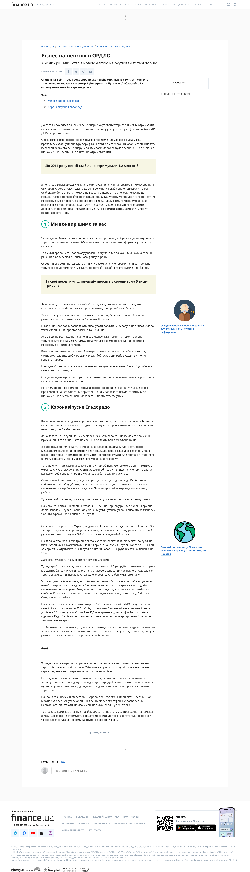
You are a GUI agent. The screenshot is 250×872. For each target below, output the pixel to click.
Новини (100, 5)
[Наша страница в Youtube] (33, 833)
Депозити (184, 5)
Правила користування (129, 824)
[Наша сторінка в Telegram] (76, 71)
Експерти (68, 824)
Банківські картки (144, 5)
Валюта (113, 5)
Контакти (95, 830)
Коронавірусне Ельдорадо (65, 107)
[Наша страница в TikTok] (42, 833)
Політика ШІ (131, 817)
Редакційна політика (105, 817)
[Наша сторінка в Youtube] (90, 71)
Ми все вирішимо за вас (63, 101)
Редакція (82, 817)
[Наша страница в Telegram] (15, 833)
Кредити (125, 5)
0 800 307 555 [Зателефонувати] (45, 5)
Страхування (167, 5)
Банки (197, 5)
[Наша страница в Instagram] (50, 833)
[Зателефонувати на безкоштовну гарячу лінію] (32, 825)
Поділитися (101, 733)
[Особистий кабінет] (228, 4)
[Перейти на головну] (22, 4)
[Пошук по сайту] (235, 4)
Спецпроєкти (101, 824)
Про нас (67, 817)
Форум (208, 5)
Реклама (83, 824)
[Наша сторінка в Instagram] (83, 71)
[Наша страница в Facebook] (24, 833)
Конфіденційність (73, 830)
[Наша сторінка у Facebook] (68, 71)
